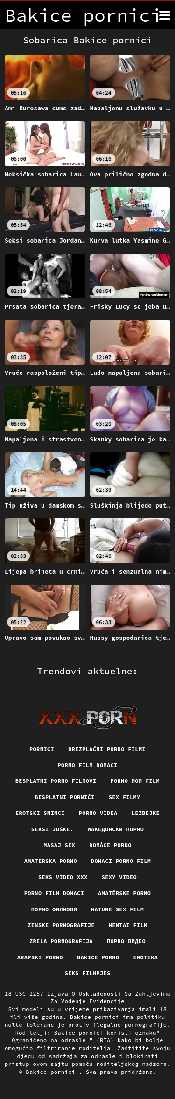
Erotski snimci (40, 812)
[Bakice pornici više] (164, 15)
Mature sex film (117, 909)
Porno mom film (135, 780)
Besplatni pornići (64, 797)
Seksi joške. (52, 829)
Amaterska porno (50, 860)
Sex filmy (124, 797)
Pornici (41, 749)
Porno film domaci (87, 764)
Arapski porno (40, 957)
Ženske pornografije (61, 925)
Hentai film (128, 925)
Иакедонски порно (115, 829)
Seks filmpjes (87, 973)
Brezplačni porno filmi (107, 749)
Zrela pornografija (61, 940)
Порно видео (126, 940)
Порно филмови (54, 909)
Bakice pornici (52, 1071)
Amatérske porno (124, 892)
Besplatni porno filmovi (56, 780)
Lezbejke (146, 812)
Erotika (145, 957)
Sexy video (119, 877)
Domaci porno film (121, 860)
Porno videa (98, 812)
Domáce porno (110, 844)
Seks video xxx (63, 877)
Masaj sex (59, 844)
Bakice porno (98, 957)
